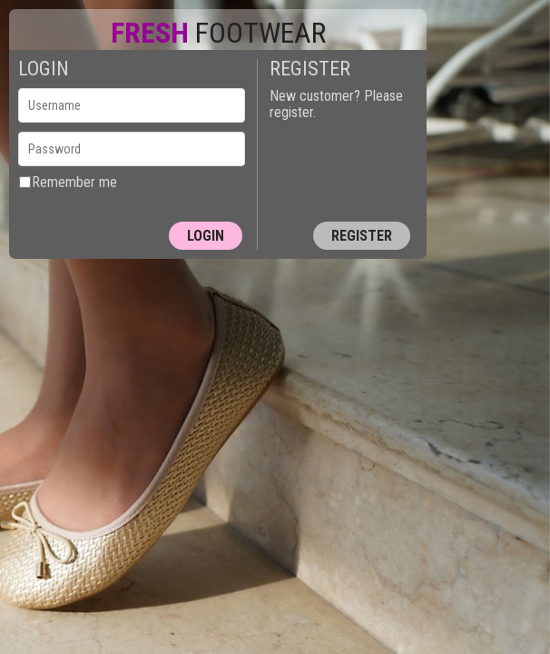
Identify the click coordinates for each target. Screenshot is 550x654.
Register (361, 235)
